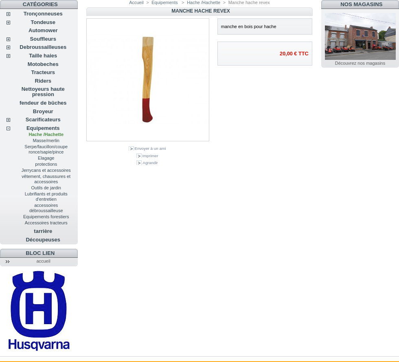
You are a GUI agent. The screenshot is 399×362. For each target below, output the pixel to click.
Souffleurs (43, 39)
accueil (43, 261)
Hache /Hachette (46, 134)
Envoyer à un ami (150, 148)
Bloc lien (40, 253)
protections (46, 164)
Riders (43, 81)
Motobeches (43, 64)
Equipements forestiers (46, 216)
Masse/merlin (46, 140)
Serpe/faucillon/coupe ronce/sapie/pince (46, 149)
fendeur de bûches (43, 103)
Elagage (46, 158)
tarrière (43, 231)
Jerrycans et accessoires (46, 170)
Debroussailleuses (43, 47)
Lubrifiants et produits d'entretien (46, 196)
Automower (43, 30)
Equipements (43, 128)
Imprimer (150, 156)
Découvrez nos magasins (360, 63)
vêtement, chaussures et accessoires (46, 179)
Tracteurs (43, 72)
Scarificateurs (43, 119)
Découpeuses (43, 240)
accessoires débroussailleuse (46, 208)
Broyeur (43, 111)
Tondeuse (43, 22)
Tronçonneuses (43, 14)
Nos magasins (361, 4)
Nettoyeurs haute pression (43, 91)
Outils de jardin (46, 187)
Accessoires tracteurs (46, 222)
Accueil (136, 2)
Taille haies (43, 56)
